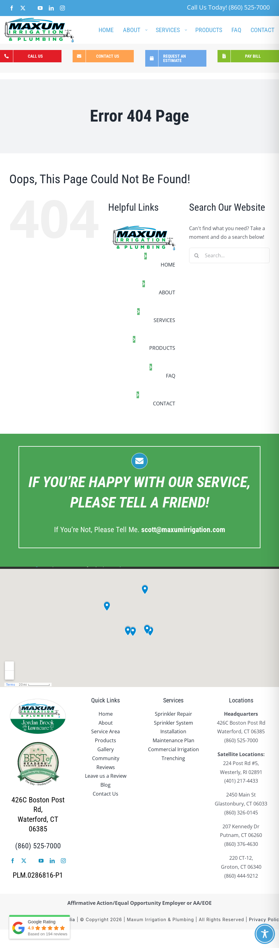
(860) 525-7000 (38, 846)
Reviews (105, 767)
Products (105, 740)
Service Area (105, 731)
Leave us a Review (105, 775)
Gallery (105, 749)
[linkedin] (52, 860)
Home (106, 713)
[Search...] (229, 255)
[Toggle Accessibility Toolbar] (264, 933)
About (106, 722)
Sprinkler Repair (173, 713)
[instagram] (63, 860)
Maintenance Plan (173, 740)
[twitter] (23, 860)
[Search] (197, 255)
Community (105, 758)
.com (183, 529)
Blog (105, 784)
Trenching (173, 758)
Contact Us (105, 793)
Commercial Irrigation (173, 749)
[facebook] (12, 860)
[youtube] (41, 860)
